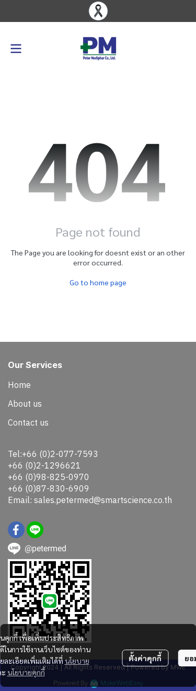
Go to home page (98, 282)
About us (25, 403)
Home (19, 385)
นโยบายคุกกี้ (26, 672)
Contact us (28, 422)
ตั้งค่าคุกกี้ (145, 658)
